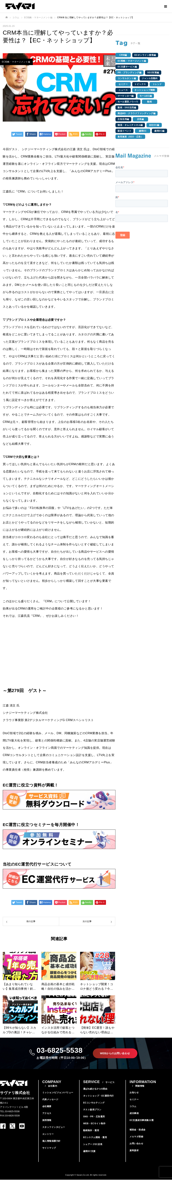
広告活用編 (123, 119)
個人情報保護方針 (51, 1141)
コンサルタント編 (127, 78)
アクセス (46, 1113)
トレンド (157, 84)
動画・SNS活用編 (127, 107)
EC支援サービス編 (127, 66)
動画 (149, 101)
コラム (133, 1106)
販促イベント (124, 131)
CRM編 (123, 55)
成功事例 (134, 1113)
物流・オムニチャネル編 (130, 125)
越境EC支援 (89, 1151)
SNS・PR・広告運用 (94, 1117)
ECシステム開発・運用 (95, 1137)
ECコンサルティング (94, 1103)
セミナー (123, 84)
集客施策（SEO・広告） (130, 136)
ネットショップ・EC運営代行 (98, 1096)
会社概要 (46, 1106)
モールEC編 (146, 96)
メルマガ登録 (136, 1137)
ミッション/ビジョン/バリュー (57, 1093)
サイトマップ (49, 1148)
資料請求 (134, 1151)
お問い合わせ (136, 1144)
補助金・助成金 (138, 1130)
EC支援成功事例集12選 (142, 1120)
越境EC (143, 131)
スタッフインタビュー (53, 1127)
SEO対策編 (153, 72)
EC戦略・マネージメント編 (132, 61)
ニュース (123, 90)
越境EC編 (159, 131)
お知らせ (134, 1093)
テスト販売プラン (92, 1110)
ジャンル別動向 (150, 78)
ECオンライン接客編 (145, 55)
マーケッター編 (126, 96)
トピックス (140, 84)
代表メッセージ (50, 1100)
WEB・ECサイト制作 (94, 1124)
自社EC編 (154, 125)
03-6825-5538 (61, 1053)
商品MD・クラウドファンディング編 (136, 113)
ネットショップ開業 (144, 90)
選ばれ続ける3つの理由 (95, 1089)
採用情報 (46, 1120)
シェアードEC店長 (92, 1144)
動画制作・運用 (91, 1131)
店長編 (140, 119)
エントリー (48, 1134)
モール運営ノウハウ (128, 101)
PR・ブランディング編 (129, 72)
